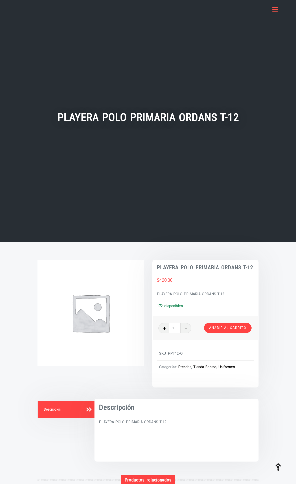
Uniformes (227, 367)
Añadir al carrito (227, 328)
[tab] (67, 409)
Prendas (184, 367)
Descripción (52, 409)
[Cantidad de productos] (174, 328)
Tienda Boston (205, 367)
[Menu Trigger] (275, 9)
